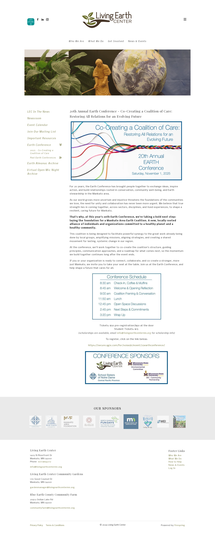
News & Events (137, 41)
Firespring (179, 525)
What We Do (96, 41)
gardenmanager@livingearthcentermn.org (52, 487)
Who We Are (76, 41)
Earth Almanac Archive (42, 163)
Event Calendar (37, 125)
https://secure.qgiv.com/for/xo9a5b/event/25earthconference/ (126, 345)
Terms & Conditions (55, 525)
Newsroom (34, 118)
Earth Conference (45, 144)
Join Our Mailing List (41, 131)
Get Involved (116, 41)
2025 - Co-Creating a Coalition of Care (41, 152)
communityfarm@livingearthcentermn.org (52, 508)
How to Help (175, 462)
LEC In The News (38, 111)
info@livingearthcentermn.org (46, 467)
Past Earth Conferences (47, 157)
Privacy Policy (36, 525)
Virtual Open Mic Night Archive (43, 171)
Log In (171, 468)
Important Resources (41, 138)
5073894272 (44, 462)
